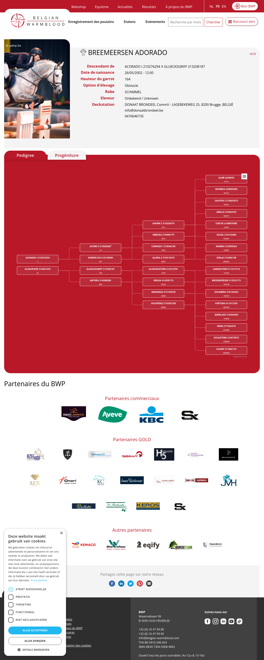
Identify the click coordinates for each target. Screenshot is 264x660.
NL (212, 6)
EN (224, 6)
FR (218, 6)
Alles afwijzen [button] (35, 641)
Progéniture (67, 155)
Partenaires (67, 632)
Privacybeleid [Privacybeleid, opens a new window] (39, 580)
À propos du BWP (179, 7)
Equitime (101, 7)
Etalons (130, 21)
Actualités (125, 7)
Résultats (149, 7)
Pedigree (25, 155)
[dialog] (35, 592)
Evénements (155, 21)
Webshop (78, 7)
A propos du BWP (71, 628)
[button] (35, 650)
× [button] (61, 533)
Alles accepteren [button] (35, 630)
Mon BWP (248, 6)
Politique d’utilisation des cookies (69, 645)
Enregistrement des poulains (91, 21)
